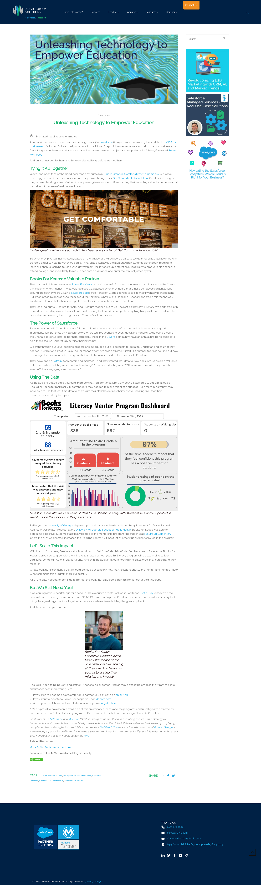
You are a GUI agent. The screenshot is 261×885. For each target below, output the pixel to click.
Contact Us (191, 5)
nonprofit (68, 781)
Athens (51, 776)
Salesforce (106, 142)
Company (171, 12)
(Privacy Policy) (93, 881)
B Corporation (69, 776)
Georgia (43, 781)
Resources (152, 12)
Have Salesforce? (73, 12)
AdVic (44, 776)
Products (114, 12)
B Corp (59, 776)
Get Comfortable (55, 781)
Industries (132, 12)
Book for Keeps (84, 776)
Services (95, 12)
